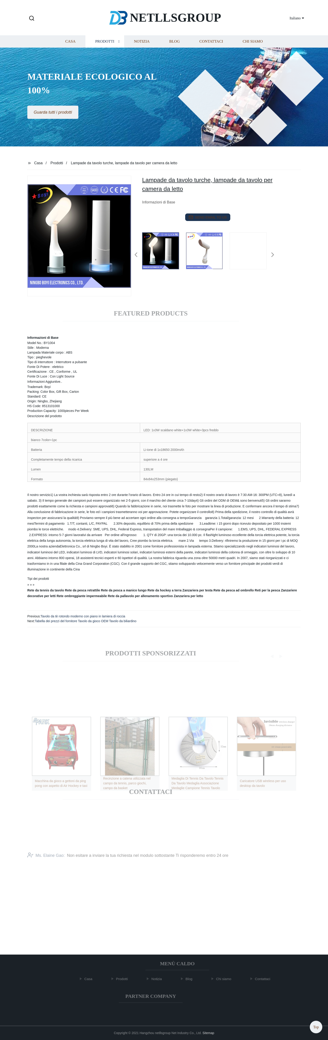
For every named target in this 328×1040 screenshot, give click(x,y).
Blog (174, 45)
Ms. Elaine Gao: (46, 862)
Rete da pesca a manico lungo (124, 590)
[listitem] (164, 253)
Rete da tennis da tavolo (45, 590)
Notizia (142, 45)
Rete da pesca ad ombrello (233, 590)
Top (316, 1026)
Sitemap (208, 1033)
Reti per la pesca (267, 590)
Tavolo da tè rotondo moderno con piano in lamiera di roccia (83, 616)
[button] (31, 18)
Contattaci (211, 45)
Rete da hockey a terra (165, 590)
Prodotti (104, 45)
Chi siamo (253, 45)
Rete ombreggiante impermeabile (81, 596)
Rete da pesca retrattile (82, 590)
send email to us (208, 217)
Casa (70, 45)
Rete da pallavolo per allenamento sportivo (140, 596)
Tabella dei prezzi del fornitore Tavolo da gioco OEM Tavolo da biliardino (85, 621)
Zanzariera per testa (197, 590)
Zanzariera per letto (188, 596)
